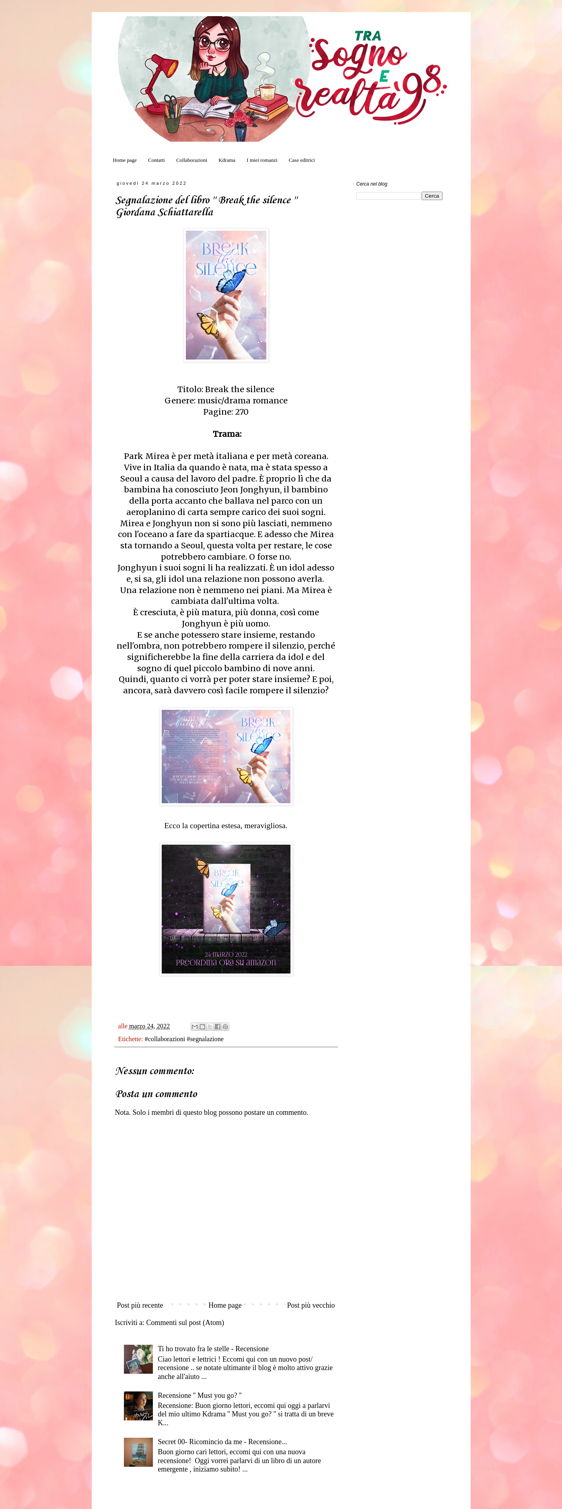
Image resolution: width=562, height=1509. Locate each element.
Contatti (156, 160)
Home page (125, 160)
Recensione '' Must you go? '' (199, 1395)
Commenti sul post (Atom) (185, 1323)
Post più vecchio (311, 1305)
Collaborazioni (191, 160)
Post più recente (140, 1305)
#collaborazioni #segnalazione (184, 1039)
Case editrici (302, 160)
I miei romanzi (262, 160)
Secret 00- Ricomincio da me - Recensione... (222, 1442)
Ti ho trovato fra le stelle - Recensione (213, 1349)
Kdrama (226, 160)
